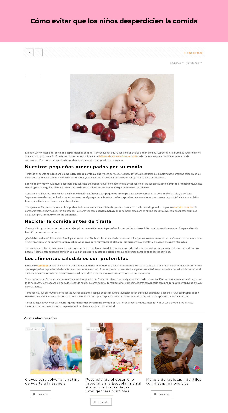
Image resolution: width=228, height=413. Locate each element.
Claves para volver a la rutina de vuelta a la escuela (52, 381)
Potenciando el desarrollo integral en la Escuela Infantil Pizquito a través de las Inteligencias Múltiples (113, 385)
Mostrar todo (193, 52)
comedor (42, 265)
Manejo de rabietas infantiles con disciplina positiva (173, 381)
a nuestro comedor (183, 207)
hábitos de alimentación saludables (118, 156)
